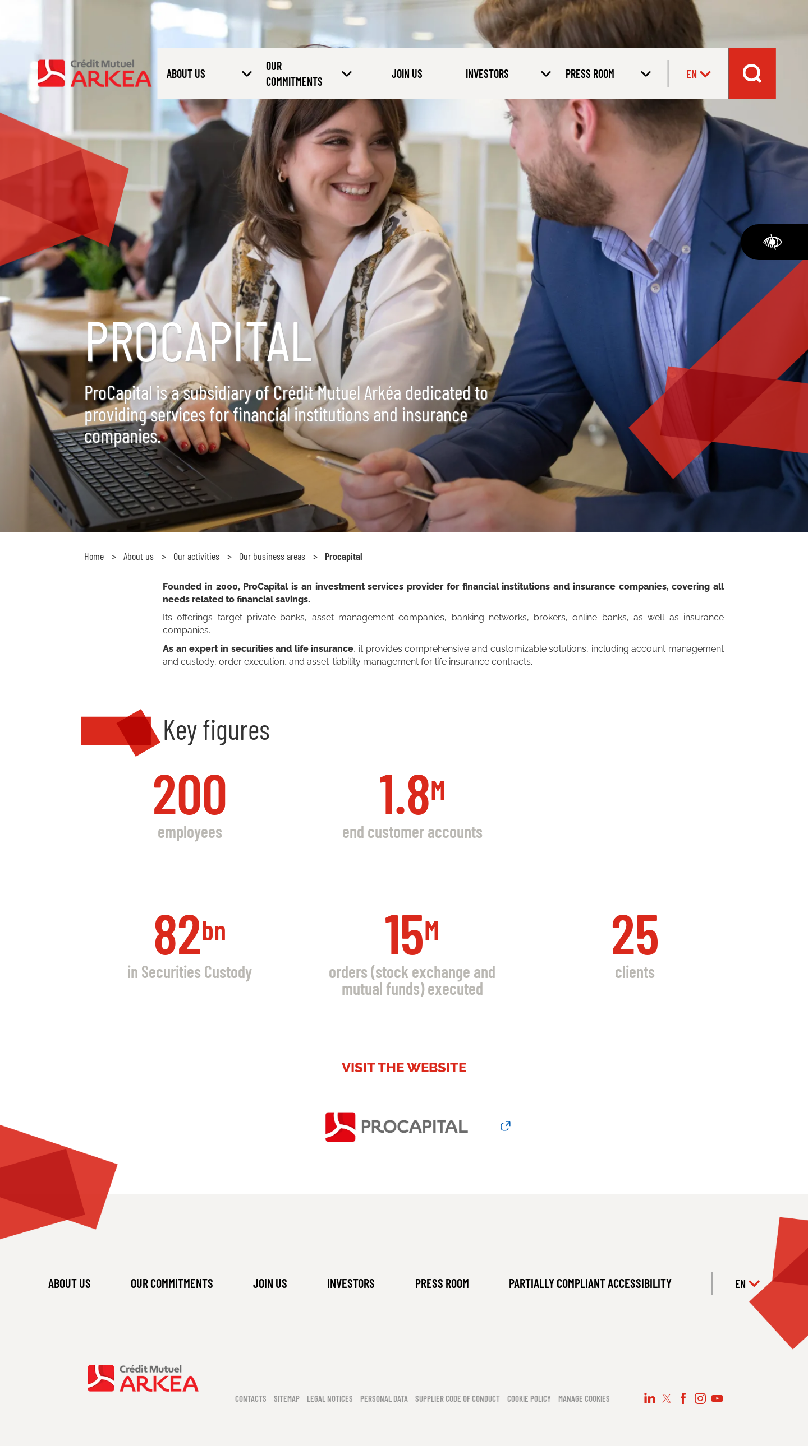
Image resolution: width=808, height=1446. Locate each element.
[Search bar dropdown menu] (751, 73)
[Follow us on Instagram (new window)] (700, 1398)
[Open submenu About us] (208, 73)
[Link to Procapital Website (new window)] (404, 1126)
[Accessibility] (774, 242)
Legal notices (330, 1398)
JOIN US (407, 73)
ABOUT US (69, 1283)
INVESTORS (351, 1283)
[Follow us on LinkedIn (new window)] (649, 1398)
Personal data (384, 1398)
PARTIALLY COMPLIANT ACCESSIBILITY (590, 1283)
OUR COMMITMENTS (172, 1283)
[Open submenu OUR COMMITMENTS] (307, 73)
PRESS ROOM (442, 1283)
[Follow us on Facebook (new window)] (683, 1398)
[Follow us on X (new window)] (666, 1398)
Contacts (251, 1398)
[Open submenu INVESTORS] (507, 73)
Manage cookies (584, 1398)
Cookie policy (529, 1398)
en (698, 74)
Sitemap (287, 1398)
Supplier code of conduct (457, 1398)
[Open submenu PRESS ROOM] (606, 73)
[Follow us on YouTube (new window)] (717, 1398)
